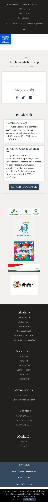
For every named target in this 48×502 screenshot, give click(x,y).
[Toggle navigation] (24, 47)
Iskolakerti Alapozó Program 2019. (22, 150)
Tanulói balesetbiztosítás (24, 340)
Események (24, 57)
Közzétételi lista (24, 484)
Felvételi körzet (24, 331)
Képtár (24, 441)
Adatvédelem (24, 465)
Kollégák (24, 356)
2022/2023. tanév (24, 425)
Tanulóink (24, 361)
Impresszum (24, 478)
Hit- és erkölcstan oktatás (24, 335)
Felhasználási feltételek (24, 471)
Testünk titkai (24, 395)
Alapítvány (24, 374)
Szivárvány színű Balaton (24, 400)
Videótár (24, 446)
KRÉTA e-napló (24, 9)
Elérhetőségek (24, 18)
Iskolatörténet (24, 322)
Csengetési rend (24, 370)
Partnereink (24, 379)
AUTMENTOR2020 (16, 122)
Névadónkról (24, 317)
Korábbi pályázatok (24, 187)
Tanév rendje (24, 365)
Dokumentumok (24, 326)
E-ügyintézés (24, 13)
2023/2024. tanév (24, 420)
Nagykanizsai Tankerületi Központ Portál (24, 4)
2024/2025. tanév (24, 416)
